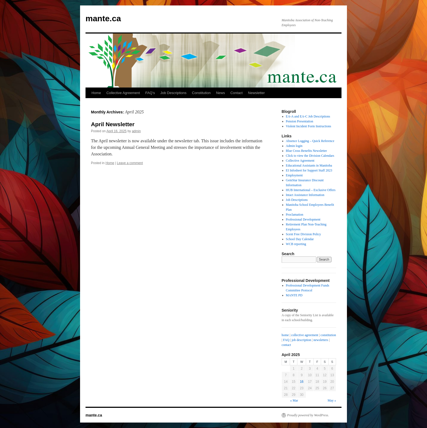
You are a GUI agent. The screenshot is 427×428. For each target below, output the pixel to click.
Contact (236, 93)
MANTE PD (294, 295)
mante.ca (103, 18)
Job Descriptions (173, 93)
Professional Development (303, 219)
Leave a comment (130, 163)
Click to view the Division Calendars (310, 156)
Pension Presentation (299, 121)
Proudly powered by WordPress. (308, 415)
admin (136, 131)
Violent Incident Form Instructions (308, 126)
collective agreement (304, 335)
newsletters (320, 340)
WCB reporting (296, 244)
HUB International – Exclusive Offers (310, 190)
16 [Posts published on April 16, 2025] (301, 382)
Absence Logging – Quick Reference (310, 141)
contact (286, 345)
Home (96, 93)
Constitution (201, 93)
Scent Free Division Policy (303, 234)
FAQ (286, 340)
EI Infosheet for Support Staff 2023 (309, 170)
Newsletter (256, 93)
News (220, 93)
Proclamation (294, 214)
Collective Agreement (123, 93)
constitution (328, 335)
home (285, 335)
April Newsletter (113, 124)
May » (332, 400)
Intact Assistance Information (305, 195)
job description (301, 340)
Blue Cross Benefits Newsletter (306, 151)
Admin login (294, 146)
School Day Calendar (300, 239)
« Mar (294, 400)
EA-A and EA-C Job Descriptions (308, 116)
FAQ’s (150, 93)
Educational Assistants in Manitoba (309, 165)
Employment (294, 175)
